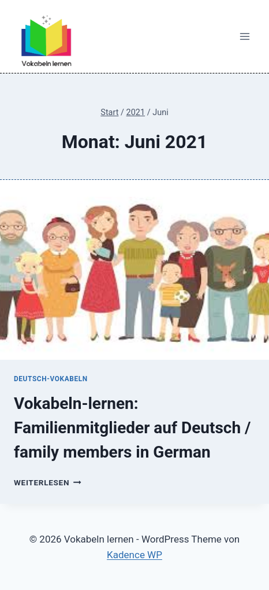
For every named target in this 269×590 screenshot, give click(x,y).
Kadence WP (134, 554)
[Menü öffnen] (244, 37)
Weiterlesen (47, 482)
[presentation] (134, 270)
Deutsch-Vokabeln (51, 379)
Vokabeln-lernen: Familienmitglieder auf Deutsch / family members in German (132, 428)
